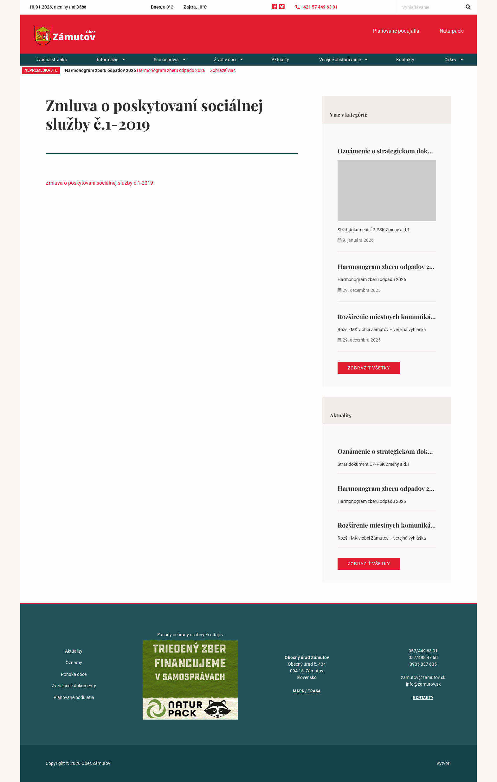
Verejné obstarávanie (340, 59)
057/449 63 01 (423, 650)
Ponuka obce (74, 674)
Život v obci (225, 59)
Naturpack (451, 31)
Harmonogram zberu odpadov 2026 (389, 266)
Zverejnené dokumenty (74, 685)
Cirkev (450, 59)
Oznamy (74, 662)
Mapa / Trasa (307, 691)
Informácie (107, 59)
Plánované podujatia (396, 31)
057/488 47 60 (423, 657)
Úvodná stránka (51, 59)
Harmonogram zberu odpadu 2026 (171, 70)
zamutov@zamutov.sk (423, 677)
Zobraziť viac (223, 70)
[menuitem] (396, 31)
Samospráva (166, 59)
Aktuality (280, 59)
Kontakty (405, 59)
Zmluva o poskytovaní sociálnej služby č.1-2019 (99, 183)
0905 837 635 (423, 664)
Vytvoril (443, 763)
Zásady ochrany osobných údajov (190, 634)
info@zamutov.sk (423, 684)
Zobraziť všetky (369, 367)
